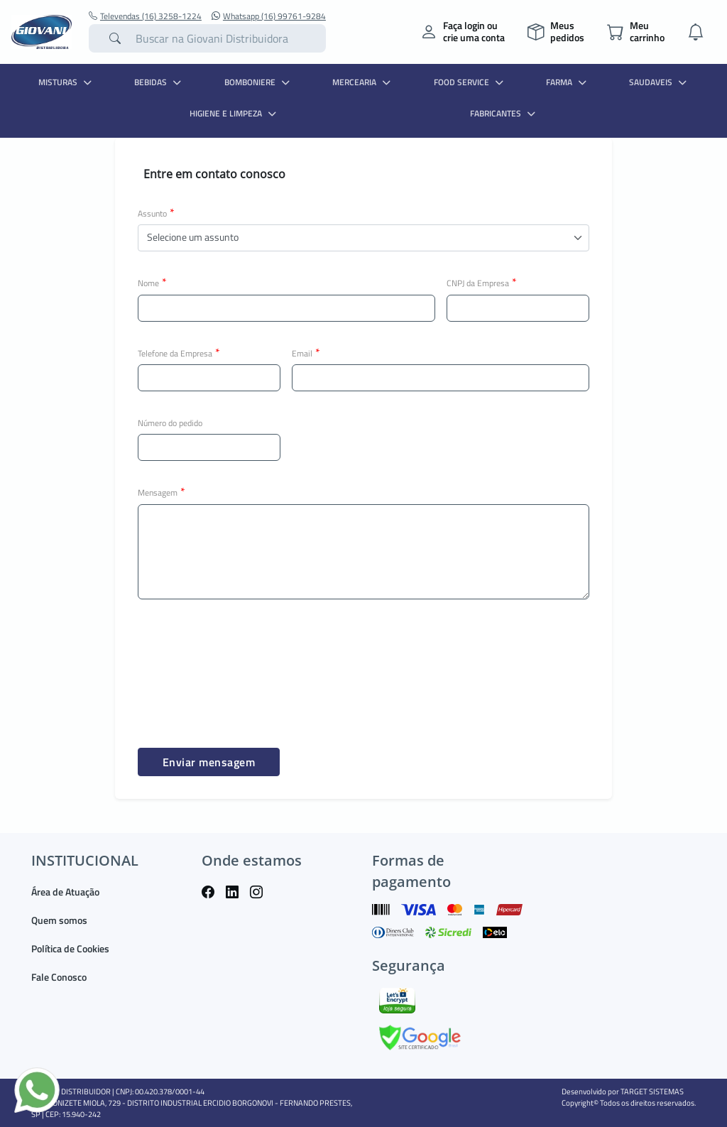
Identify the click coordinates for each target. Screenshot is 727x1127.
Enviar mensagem (209, 762)
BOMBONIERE (258, 82)
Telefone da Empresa (179, 353)
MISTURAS (66, 82)
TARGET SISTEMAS (652, 1091)
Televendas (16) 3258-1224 (145, 16)
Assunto (156, 213)
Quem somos (59, 920)
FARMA (568, 82)
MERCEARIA (363, 82)
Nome (152, 282)
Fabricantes (504, 113)
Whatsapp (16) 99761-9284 (269, 16)
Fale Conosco (59, 976)
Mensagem (161, 492)
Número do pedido (170, 423)
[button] (363, 237)
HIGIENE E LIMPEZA (235, 113)
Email (306, 353)
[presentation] (246, 660)
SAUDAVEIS (659, 82)
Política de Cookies (70, 948)
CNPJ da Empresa (482, 282)
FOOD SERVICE (470, 82)
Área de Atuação (65, 891)
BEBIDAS (159, 82)
